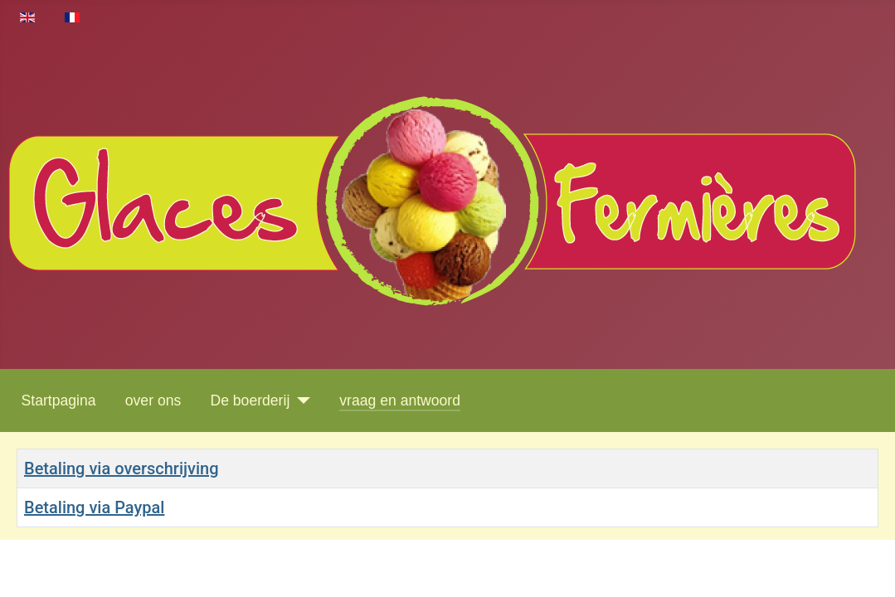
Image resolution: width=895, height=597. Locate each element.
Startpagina (59, 400)
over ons (153, 400)
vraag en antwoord (399, 400)
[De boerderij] (299, 400)
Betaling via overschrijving (121, 468)
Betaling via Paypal (94, 507)
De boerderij (249, 400)
